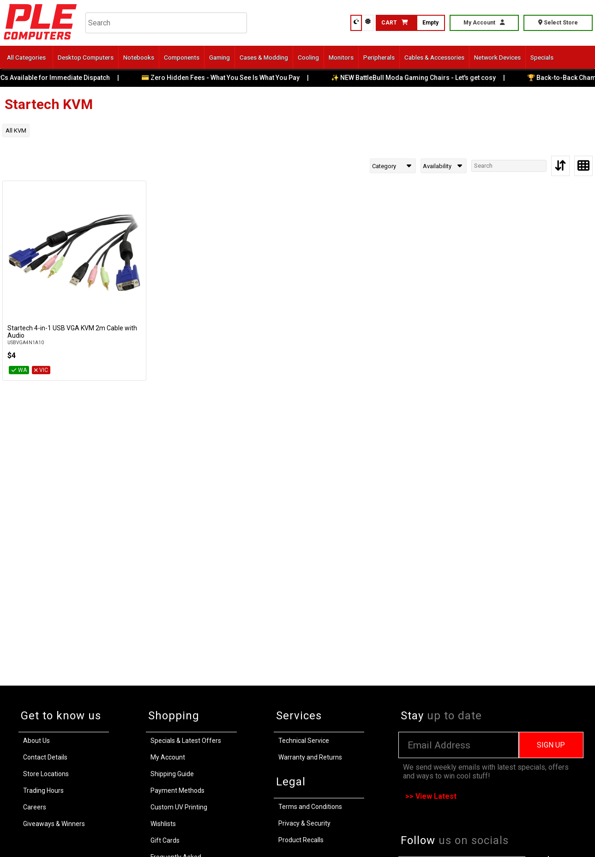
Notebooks (138, 57)
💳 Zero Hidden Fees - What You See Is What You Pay (227, 77)
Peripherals (379, 57)
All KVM (16, 130)
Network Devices (497, 57)
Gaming (219, 57)
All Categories (26, 57)
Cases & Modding (264, 57)
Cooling (308, 57)
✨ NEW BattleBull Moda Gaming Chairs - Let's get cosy (420, 77)
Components (181, 57)
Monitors (341, 57)
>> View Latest (431, 796)
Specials (541, 57)
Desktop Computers (86, 57)
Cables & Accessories (434, 57)
